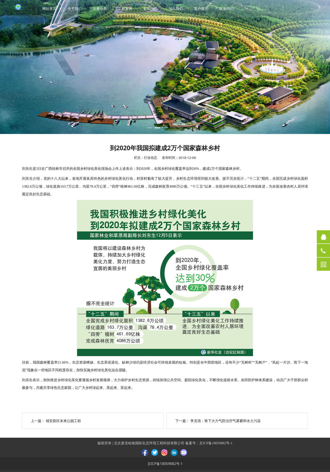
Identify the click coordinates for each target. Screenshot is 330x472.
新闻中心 (151, 8)
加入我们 (177, 8)
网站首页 (50, 8)
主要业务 (101, 8)
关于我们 (75, 8)
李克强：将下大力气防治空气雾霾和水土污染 (225, 420)
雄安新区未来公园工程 (63, 420)
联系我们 (227, 8)
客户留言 (202, 8)
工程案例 (126, 8)
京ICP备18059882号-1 (215, 443)
